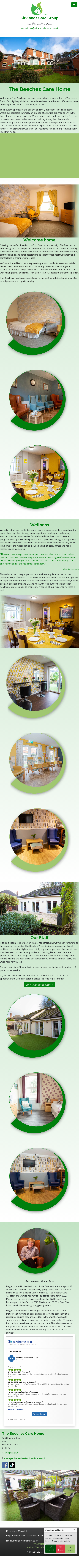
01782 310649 (11, 1453)
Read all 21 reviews (15, 1409)
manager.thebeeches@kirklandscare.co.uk (24, 1458)
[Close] (74, 1529)
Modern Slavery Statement (39, 1547)
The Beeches (14, 1351)
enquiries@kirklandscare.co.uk (23, 1540)
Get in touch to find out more (39, 985)
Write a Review (39, 1414)
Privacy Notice (40, 1543)
